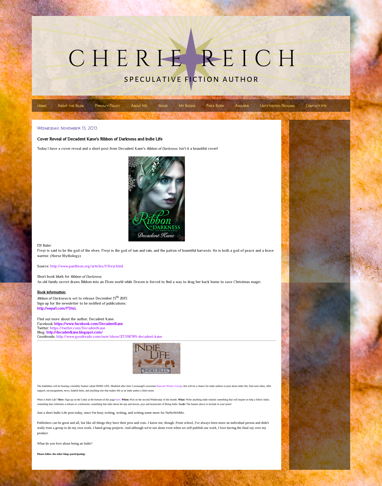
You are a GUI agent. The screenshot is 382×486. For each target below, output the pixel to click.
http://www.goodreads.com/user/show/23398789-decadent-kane (109, 336)
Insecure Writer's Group (169, 386)
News (163, 105)
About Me (139, 105)
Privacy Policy (107, 105)
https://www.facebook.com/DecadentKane (88, 324)
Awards (242, 105)
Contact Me (316, 105)
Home (41, 105)
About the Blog (71, 105)
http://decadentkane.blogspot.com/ (74, 332)
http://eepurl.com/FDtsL (56, 308)
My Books (187, 105)
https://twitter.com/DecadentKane (77, 328)
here (118, 399)
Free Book (215, 105)
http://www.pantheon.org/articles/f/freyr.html (86, 266)
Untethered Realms (277, 105)
